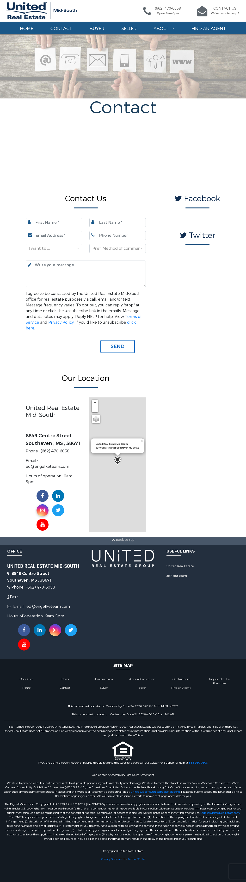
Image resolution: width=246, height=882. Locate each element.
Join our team (176, 576)
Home (26, 28)
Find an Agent (208, 28)
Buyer (97, 28)
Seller (128, 28)
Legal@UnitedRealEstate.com (220, 813)
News (65, 679)
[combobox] (54, 248)
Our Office (26, 679)
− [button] (95, 409)
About (162, 28)
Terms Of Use (136, 859)
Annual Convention (142, 679)
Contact (61, 28)
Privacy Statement (113, 859)
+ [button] (95, 403)
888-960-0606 (198, 763)
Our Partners (180, 679)
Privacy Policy (61, 322)
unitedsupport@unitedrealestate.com (155, 792)
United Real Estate (180, 566)
